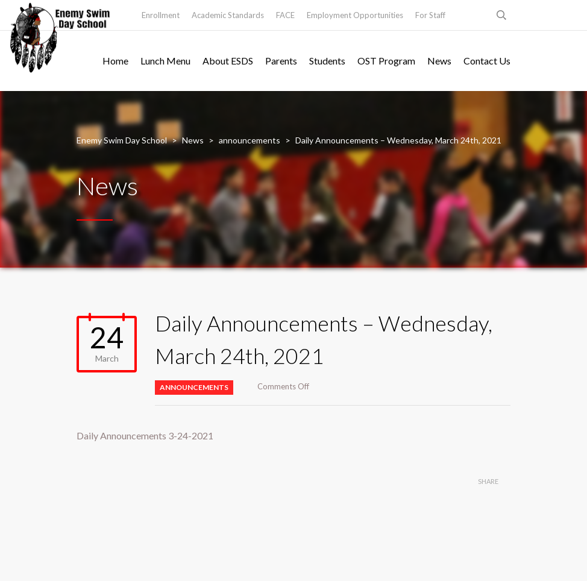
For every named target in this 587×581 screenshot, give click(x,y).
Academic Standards (228, 15)
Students (327, 60)
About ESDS (227, 60)
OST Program (386, 60)
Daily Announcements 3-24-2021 (145, 435)
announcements (194, 387)
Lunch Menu (165, 60)
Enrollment (161, 15)
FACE (285, 15)
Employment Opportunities (355, 15)
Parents (281, 60)
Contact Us (486, 60)
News (439, 60)
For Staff (430, 15)
